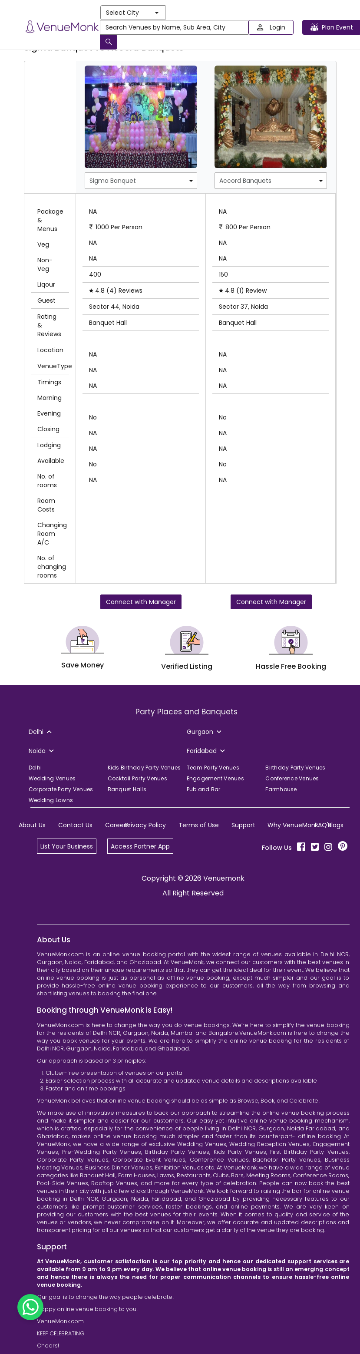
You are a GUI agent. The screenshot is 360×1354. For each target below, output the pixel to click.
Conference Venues (292, 778)
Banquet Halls (127, 789)
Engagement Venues (215, 778)
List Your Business (66, 846)
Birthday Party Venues (295, 767)
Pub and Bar (204, 789)
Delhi (35, 767)
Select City (132, 12)
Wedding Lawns (51, 800)
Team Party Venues (213, 767)
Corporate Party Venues (61, 789)
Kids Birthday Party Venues (144, 767)
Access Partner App (140, 846)
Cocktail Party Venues (137, 778)
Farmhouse (281, 789)
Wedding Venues (52, 778)
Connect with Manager (141, 602)
